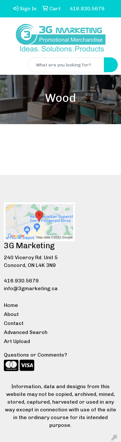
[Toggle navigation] (10, 64)
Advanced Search (25, 332)
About (11, 314)
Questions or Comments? (35, 355)
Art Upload (17, 341)
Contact (14, 323)
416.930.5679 (21, 281)
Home (11, 305)
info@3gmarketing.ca (31, 288)
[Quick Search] (65, 64)
